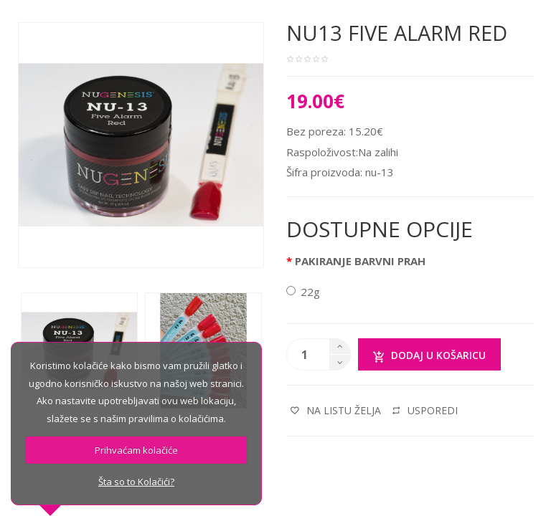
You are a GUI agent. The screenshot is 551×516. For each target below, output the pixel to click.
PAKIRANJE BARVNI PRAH (360, 261)
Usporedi (425, 410)
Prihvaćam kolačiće (136, 450)
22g (303, 292)
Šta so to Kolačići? (136, 481)
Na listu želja (336, 410)
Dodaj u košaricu (429, 355)
